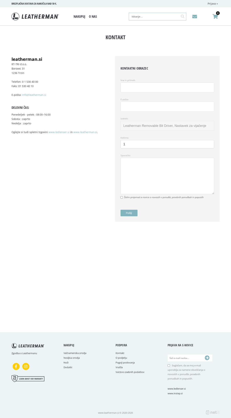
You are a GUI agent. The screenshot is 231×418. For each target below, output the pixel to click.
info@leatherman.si (34, 95)
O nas (93, 16)
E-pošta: (125, 99)
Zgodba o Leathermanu (24, 353)
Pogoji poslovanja (125, 362)
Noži (66, 362)
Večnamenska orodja (75, 353)
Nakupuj (79, 16)
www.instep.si (175, 393)
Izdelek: (124, 118)
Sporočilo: (126, 155)
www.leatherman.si (85, 132)
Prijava (213, 3)
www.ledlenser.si (59, 132)
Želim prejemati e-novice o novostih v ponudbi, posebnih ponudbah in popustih (164, 197)
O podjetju (121, 357)
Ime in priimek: (128, 80)
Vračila (119, 367)
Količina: (125, 137)
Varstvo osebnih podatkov (130, 372)
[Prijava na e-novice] (207, 357)
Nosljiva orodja (72, 357)
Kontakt (120, 353)
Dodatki (68, 367)
